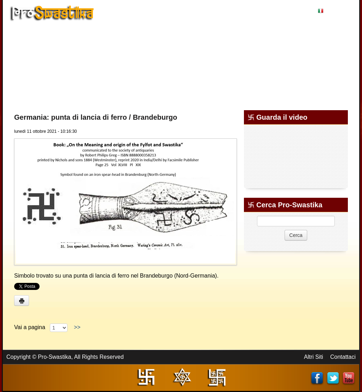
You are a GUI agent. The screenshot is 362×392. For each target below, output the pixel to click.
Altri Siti (313, 357)
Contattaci (343, 357)
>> (77, 327)
